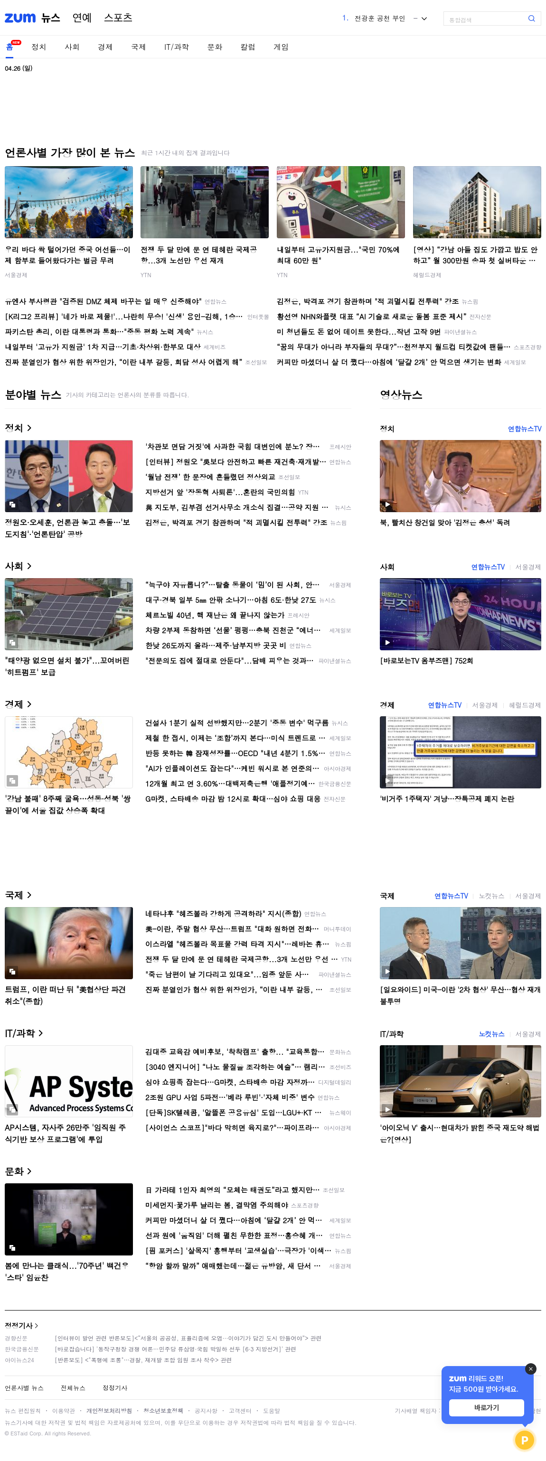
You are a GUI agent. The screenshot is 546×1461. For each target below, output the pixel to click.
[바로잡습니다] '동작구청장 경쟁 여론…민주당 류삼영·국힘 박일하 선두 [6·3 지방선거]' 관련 (175, 1349)
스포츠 (118, 18)
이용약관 (63, 1410)
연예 (82, 18)
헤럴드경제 (427, 275)
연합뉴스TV (524, 428)
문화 (214, 46)
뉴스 (50, 18)
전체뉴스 (73, 1387)
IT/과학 (176, 46)
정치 (39, 46)
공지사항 (206, 1410)
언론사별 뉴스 (24, 1387)
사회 (72, 46)
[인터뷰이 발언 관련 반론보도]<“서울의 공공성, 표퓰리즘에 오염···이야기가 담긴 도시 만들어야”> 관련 (188, 1338)
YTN (146, 275)
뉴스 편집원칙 (23, 1410)
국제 (138, 46)
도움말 (271, 1410)
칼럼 (247, 46)
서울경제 (16, 275)
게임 (281, 46)
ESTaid (19, 1433)
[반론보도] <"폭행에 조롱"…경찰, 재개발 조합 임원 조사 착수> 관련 (143, 1360)
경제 (105, 46)
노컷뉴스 (491, 895)
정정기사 (18, 1325)
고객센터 (240, 1410)
